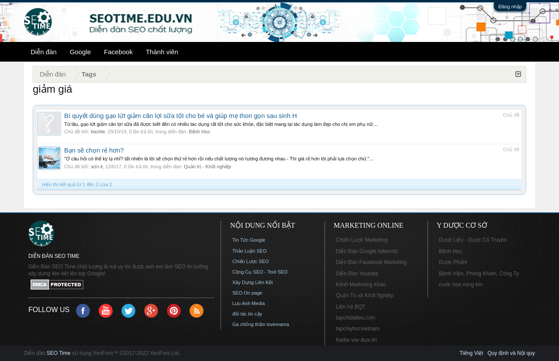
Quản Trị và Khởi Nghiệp (364, 295)
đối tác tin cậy (247, 313)
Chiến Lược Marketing (362, 240)
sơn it (97, 166)
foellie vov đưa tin (356, 340)
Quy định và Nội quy (511, 353)
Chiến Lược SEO (250, 261)
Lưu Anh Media (248, 303)
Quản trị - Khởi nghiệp (207, 166)
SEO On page (247, 292)
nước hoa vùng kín (461, 284)
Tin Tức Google (248, 240)
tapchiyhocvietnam (357, 329)
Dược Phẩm (453, 262)
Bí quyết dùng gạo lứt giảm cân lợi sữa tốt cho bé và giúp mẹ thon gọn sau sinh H (180, 115)
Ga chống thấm (249, 324)
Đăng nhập (510, 6)
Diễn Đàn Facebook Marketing (371, 262)
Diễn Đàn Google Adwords (367, 251)
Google (80, 52)
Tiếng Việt (471, 353)
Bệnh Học (199, 131)
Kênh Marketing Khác (361, 284)
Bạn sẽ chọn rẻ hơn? (94, 150)
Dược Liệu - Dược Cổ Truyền (473, 240)
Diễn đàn (44, 52)
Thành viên (162, 52)
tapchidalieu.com (355, 318)
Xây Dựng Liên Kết (252, 282)
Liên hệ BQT (351, 307)
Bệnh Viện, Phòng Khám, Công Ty (479, 274)
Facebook (118, 52)
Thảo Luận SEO (249, 250)
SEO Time (59, 353)
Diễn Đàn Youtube (357, 274)
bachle (98, 131)
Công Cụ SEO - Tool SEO (260, 271)
